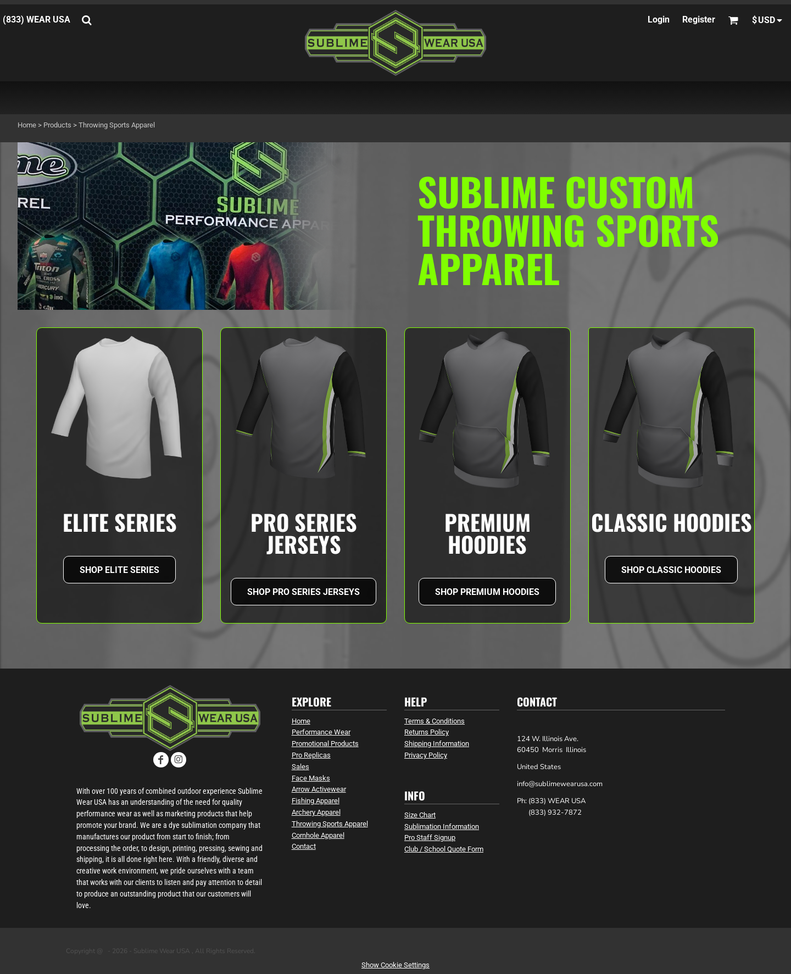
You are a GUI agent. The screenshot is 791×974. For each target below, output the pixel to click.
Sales (300, 766)
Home (27, 125)
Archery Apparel (316, 812)
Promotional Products (325, 743)
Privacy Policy (425, 755)
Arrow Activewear (319, 789)
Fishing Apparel (315, 801)
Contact (304, 846)
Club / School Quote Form (443, 849)
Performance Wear (321, 732)
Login (659, 19)
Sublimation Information (441, 826)
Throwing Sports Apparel (330, 824)
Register (698, 19)
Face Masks (311, 778)
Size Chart (420, 815)
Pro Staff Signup (429, 837)
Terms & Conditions (434, 721)
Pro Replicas (311, 755)
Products (57, 125)
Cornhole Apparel (318, 835)
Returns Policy (426, 732)
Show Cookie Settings (395, 965)
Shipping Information (436, 743)
